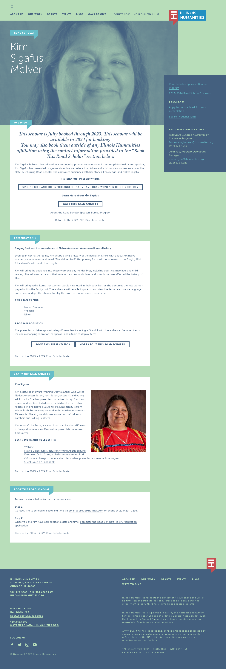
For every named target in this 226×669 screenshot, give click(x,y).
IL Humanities (187, 17)
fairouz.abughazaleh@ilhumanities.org (191, 142)
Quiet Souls (43, 454)
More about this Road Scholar (102, 344)
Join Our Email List (146, 14)
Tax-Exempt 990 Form (135, 649)
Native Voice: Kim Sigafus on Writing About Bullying (55, 450)
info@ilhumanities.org (27, 595)
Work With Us (178, 649)
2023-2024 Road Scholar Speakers (190, 93)
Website (29, 447)
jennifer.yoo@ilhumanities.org (186, 159)
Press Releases (131, 652)
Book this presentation (53, 344)
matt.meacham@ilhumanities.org (34, 625)
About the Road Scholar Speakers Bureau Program (80, 212)
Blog (79, 14)
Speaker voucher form (182, 116)
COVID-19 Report (155, 652)
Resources (159, 649)
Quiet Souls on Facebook (39, 462)
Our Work (35, 14)
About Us (17, 14)
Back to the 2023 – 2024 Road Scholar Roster (42, 356)
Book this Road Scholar (80, 204)
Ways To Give (97, 14)
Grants (52, 14)
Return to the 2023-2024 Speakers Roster (80, 220)
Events (66, 14)
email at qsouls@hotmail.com (86, 510)
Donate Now (122, 14)
